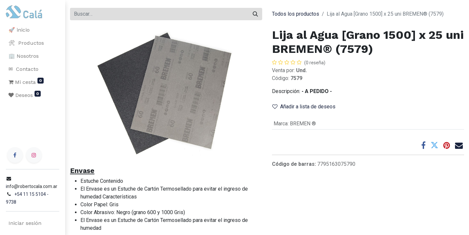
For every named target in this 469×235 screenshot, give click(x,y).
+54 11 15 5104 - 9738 (36, 202)
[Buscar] (255, 14)
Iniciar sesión (24, 223)
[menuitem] (32, 30)
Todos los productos (295, 14)
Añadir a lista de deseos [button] (303, 106)
